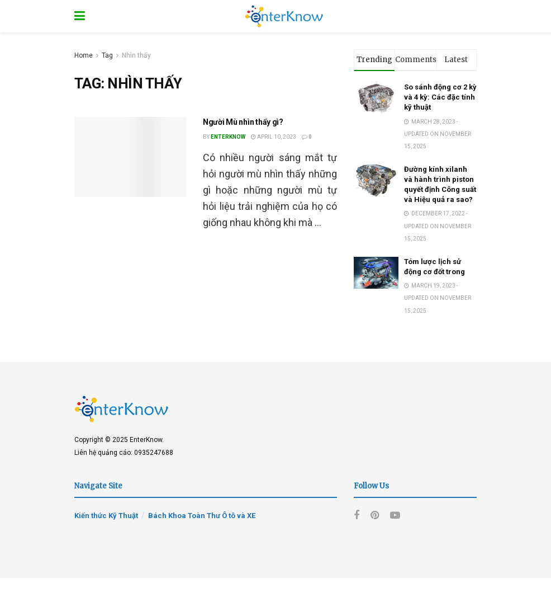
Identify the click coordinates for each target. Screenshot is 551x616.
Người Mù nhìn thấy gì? (243, 121)
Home (83, 55)
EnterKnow (228, 137)
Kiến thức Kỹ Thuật (106, 515)
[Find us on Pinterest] (374, 515)
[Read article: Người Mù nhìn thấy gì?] (130, 157)
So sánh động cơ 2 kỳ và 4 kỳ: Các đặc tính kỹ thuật (440, 97)
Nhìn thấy (136, 55)
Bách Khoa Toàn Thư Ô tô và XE (201, 515)
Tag (107, 55)
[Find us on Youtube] (395, 515)
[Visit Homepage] (284, 16)
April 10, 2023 (273, 137)
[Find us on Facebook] (356, 515)
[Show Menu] (79, 16)
